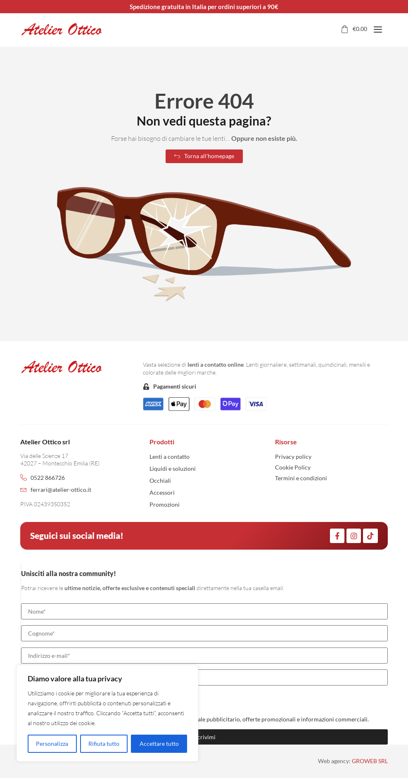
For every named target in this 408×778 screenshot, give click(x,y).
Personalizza (52, 743)
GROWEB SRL (370, 760)
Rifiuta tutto (103, 743)
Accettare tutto (159, 743)
